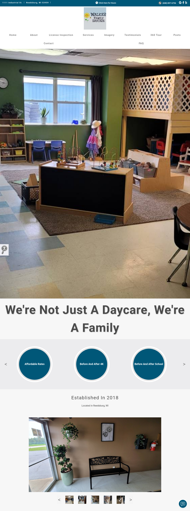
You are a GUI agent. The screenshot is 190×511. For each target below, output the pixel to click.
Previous (6, 364)
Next (184, 364)
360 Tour (156, 35)
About (34, 35)
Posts (177, 35)
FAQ (141, 43)
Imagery (109, 35)
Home (13, 35)
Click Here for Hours (105, 3)
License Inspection (61, 35)
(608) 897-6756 (167, 3)
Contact (49, 43)
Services (88, 35)
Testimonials (133, 35)
